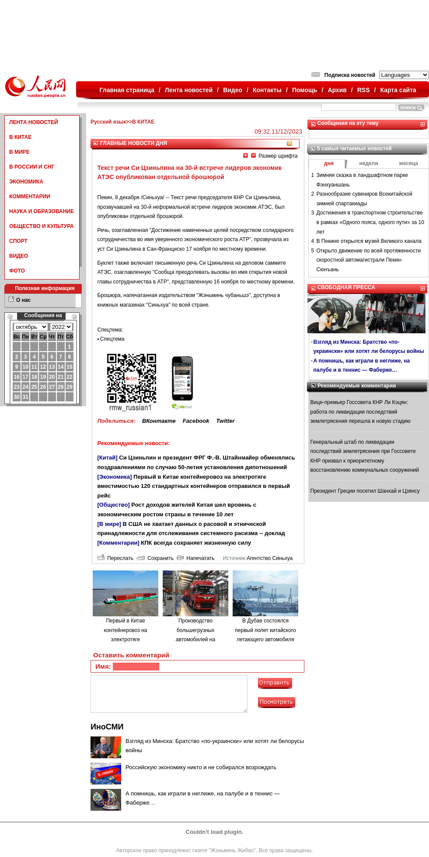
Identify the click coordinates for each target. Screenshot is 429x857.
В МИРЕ (19, 152)
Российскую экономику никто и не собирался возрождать (201, 767)
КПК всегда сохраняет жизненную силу (196, 542)
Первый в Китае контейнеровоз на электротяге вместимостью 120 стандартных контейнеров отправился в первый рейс (194, 486)
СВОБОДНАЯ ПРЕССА (346, 287)
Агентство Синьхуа (270, 558)
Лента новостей (189, 89)
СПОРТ (18, 241)
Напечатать (196, 558)
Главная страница (127, 89)
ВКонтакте (159, 421)
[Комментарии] (119, 542)
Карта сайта (398, 89)
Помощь (304, 89)
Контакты (267, 89)
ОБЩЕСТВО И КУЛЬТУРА (41, 226)
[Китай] (108, 457)
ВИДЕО (18, 256)
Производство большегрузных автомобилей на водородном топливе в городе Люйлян (195, 639)
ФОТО (17, 271)
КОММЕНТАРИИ (29, 197)
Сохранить (155, 558)
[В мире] (109, 524)
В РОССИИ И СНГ (31, 167)
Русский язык (108, 122)
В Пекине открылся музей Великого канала (369, 241)
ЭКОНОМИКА (26, 182)
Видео (232, 89)
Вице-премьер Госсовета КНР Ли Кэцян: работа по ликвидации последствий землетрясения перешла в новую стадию (360, 411)
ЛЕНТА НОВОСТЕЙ (33, 122)
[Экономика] (115, 476)
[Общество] (114, 504)
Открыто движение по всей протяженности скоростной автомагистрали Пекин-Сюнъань (369, 260)
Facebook (196, 421)
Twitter (225, 421)
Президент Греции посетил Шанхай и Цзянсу (365, 491)
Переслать (115, 558)
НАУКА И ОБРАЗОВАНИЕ (41, 211)
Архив (337, 89)
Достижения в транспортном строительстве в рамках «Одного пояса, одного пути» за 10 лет (370, 222)
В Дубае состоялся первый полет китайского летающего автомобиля (265, 630)
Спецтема (112, 339)
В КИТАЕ (20, 137)
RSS (363, 89)
